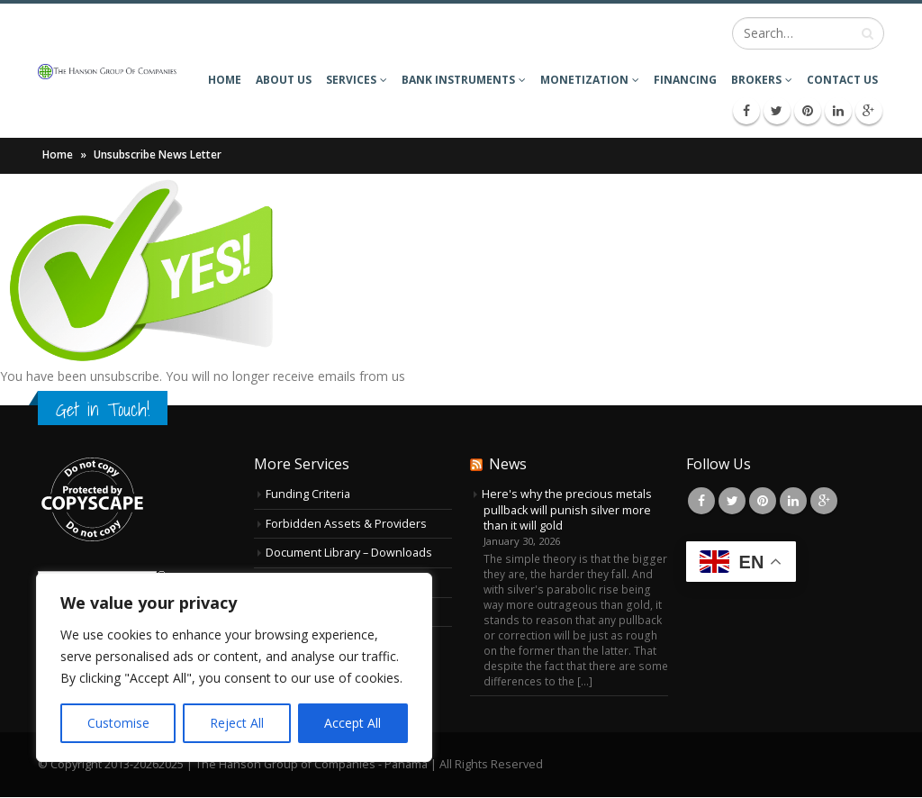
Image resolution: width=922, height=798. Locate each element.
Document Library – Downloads (349, 552)
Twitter (732, 500)
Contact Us (842, 79)
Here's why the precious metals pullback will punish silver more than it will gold (567, 509)
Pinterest (762, 500)
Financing (685, 79)
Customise (118, 722)
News (508, 464)
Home (224, 79)
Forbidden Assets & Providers (346, 523)
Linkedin (793, 500)
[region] (234, 667)
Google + (823, 500)
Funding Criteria (308, 494)
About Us (284, 79)
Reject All (237, 722)
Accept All (352, 722)
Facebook (701, 500)
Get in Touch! (102, 409)
